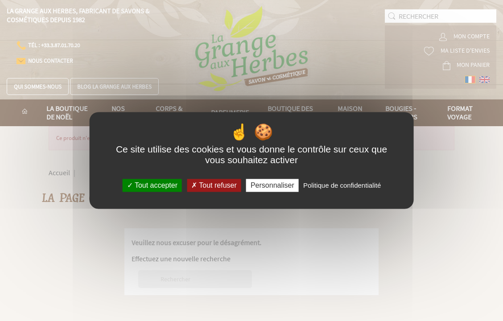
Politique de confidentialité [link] (342, 185)
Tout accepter (152, 185)
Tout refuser (214, 185)
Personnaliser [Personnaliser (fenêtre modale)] (272, 185)
